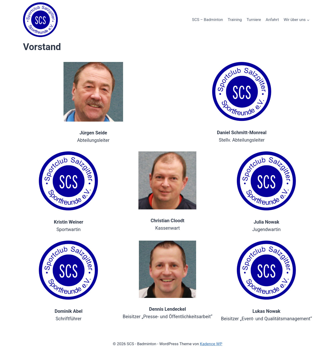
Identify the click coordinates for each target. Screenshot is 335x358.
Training (235, 19)
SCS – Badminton (207, 19)
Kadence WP (211, 343)
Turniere (254, 19)
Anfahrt (272, 19)
